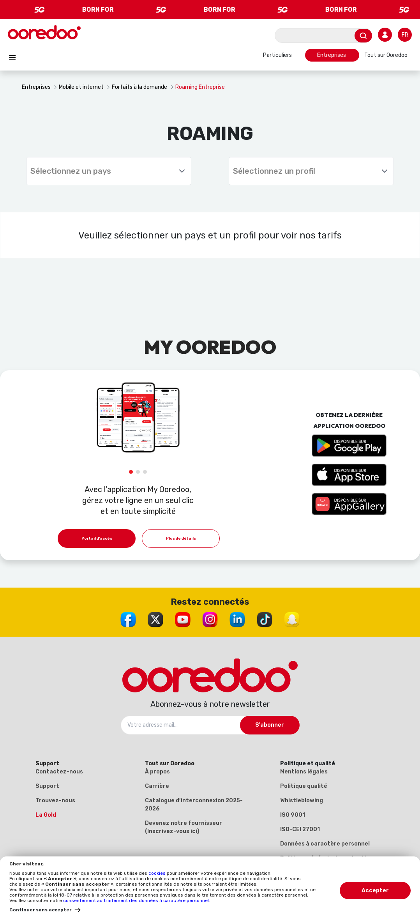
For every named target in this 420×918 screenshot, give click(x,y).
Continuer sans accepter (40, 910)
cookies (157, 873)
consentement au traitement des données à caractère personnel (136, 900)
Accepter (375, 890)
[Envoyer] (363, 35)
